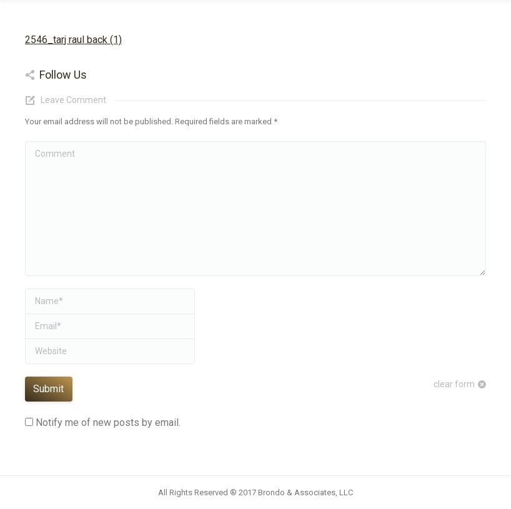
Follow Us (63, 74)
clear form (454, 384)
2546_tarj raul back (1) (73, 40)
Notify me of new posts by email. (108, 422)
